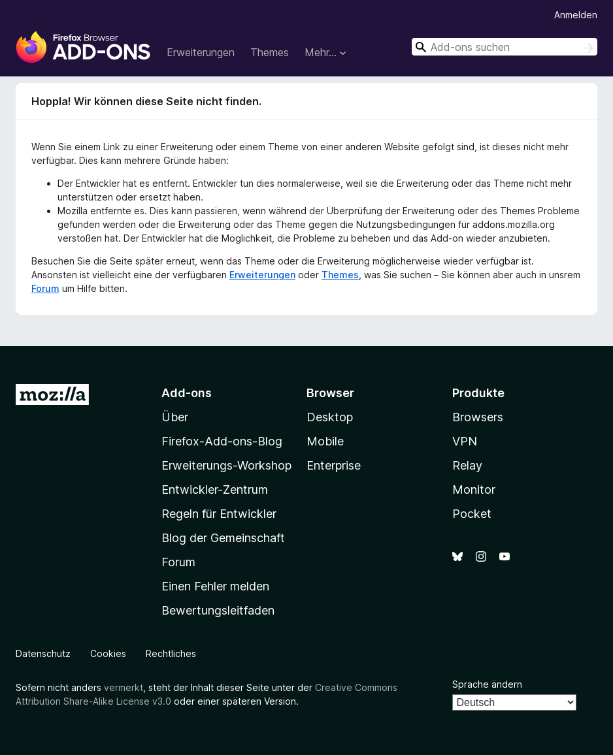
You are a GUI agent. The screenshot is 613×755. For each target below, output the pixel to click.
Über (174, 417)
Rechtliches (171, 653)
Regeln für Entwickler (218, 514)
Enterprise (333, 465)
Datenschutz (43, 653)
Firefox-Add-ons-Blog (221, 441)
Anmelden (575, 14)
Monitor (473, 489)
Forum (45, 288)
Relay (467, 465)
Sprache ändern (487, 684)
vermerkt (123, 687)
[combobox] (504, 47)
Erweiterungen (201, 52)
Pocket (471, 514)
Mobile (325, 441)
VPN (464, 441)
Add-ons (186, 393)
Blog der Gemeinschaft (223, 538)
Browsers (477, 417)
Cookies (108, 653)
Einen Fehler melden (215, 586)
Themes (269, 52)
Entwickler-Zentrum (214, 489)
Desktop (329, 417)
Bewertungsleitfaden (217, 610)
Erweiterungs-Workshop (226, 465)
